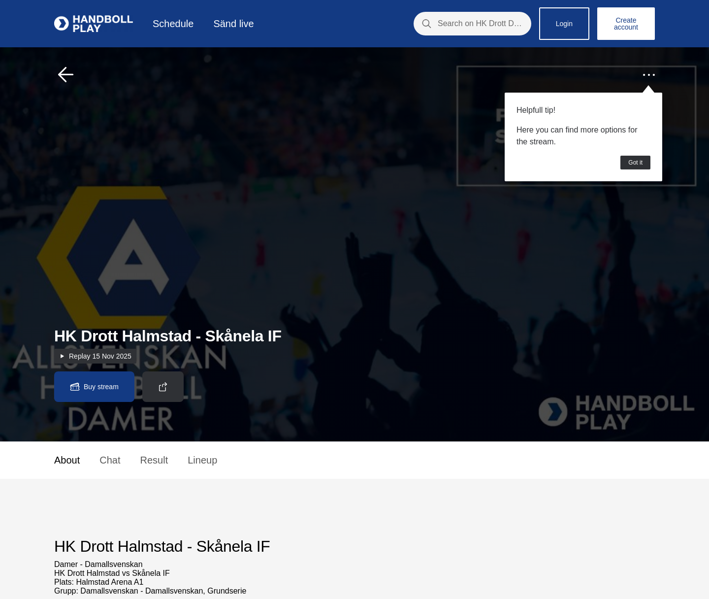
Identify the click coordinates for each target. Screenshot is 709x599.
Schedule (173, 23)
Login (564, 24)
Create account (626, 23)
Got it (635, 162)
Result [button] (154, 460)
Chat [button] (109, 460)
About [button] (67, 460)
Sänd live (233, 23)
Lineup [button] (202, 460)
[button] (66, 75)
